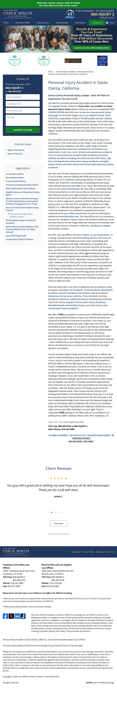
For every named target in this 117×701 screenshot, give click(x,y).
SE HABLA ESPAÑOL (58, 435)
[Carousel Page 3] (58, 512)
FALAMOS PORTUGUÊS (98, 435)
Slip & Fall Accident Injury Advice (20, 188)
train (74, 152)
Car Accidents (76, 290)
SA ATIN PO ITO (77, 435)
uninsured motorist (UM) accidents (79, 155)
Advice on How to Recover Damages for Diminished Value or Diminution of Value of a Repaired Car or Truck (22, 201)
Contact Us (97, 22)
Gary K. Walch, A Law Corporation (92, 234)
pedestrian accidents (101, 152)
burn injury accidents (87, 161)
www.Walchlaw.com (69, 216)
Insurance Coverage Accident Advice (22, 185)
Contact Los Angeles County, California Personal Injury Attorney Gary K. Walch (95, 14)
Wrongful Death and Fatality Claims (66, 305)
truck (63, 152)
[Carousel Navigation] (58, 512)
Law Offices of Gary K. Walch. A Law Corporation (39, 676)
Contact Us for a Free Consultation (91, 48)
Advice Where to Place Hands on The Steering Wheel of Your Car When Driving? (22, 229)
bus (69, 152)
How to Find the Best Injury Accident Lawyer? (21, 215)
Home (6, 22)
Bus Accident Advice (15, 177)
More (112, 22)
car (105, 149)
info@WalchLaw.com (66, 366)
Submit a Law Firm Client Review (58, 534)
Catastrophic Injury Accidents (63, 308)
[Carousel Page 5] (65, 512)
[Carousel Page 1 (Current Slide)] (51, 512)
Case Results (80, 22)
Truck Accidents (92, 290)
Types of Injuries (14, 153)
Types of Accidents (15, 150)
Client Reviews (62, 22)
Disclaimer (76, 552)
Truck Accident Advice (16, 181)
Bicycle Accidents (68, 293)
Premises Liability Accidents (74, 299)
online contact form (65, 369)
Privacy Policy (88, 552)
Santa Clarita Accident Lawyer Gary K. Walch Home (17, 14)
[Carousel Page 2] (55, 512)
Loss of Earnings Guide (16, 235)
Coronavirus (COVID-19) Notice (19, 239)
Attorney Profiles (22, 22)
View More (58, 523)
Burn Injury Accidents (94, 302)
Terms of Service (70, 645)
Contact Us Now (23, 130)
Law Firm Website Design (100, 682)
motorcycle (54, 152)
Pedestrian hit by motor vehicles (65, 296)
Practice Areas (43, 22)
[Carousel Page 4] (62, 512)
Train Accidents (91, 296)
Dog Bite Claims (74, 302)
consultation (78, 213)
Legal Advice (23, 168)
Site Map (99, 552)
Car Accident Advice (15, 174)
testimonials (73, 188)
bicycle (82, 152)
